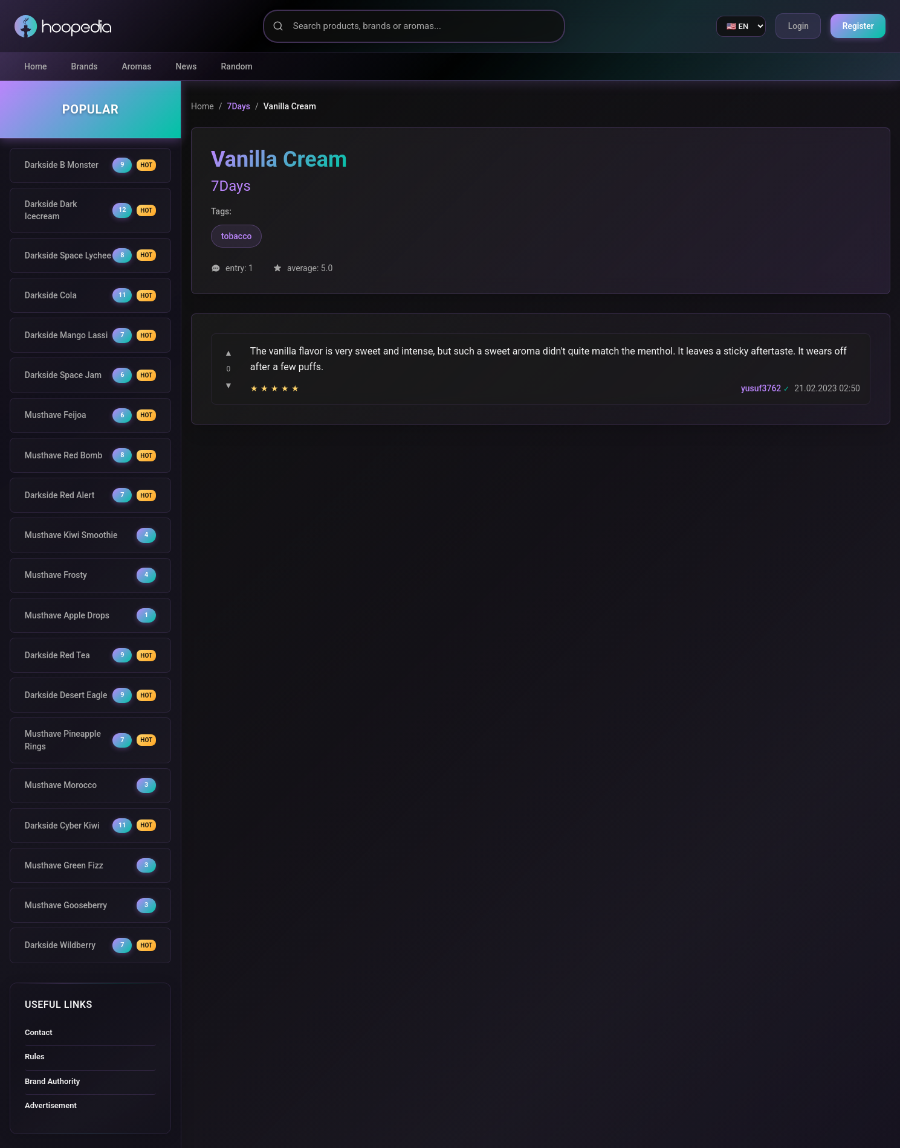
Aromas (137, 66)
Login (797, 26)
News (186, 66)
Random (237, 66)
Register (858, 26)
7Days (238, 106)
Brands (84, 66)
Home (35, 66)
